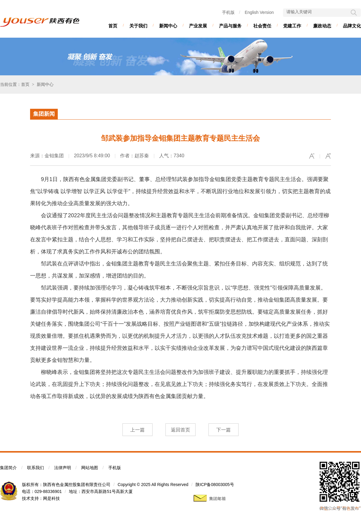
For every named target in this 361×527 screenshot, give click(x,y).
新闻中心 (168, 25)
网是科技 (51, 498)
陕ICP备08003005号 (215, 484)
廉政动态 (322, 25)
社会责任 (262, 25)
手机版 (228, 12)
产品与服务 (230, 25)
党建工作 (292, 25)
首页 (112, 25)
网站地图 (89, 467)
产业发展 (198, 25)
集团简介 (8, 467)
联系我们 (35, 467)
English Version (259, 12)
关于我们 (138, 25)
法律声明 (62, 467)
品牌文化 (352, 25)
